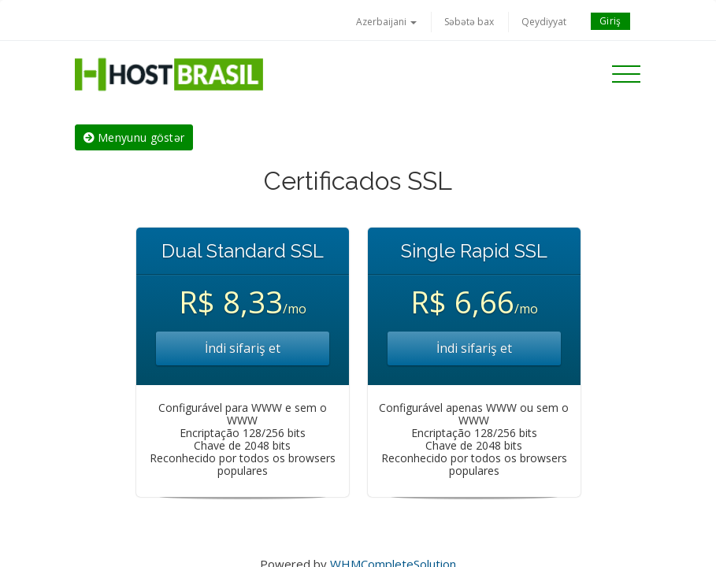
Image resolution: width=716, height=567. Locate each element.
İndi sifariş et (242, 348)
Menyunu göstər (134, 137)
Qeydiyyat (543, 21)
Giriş (610, 21)
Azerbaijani (386, 21)
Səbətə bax (469, 21)
